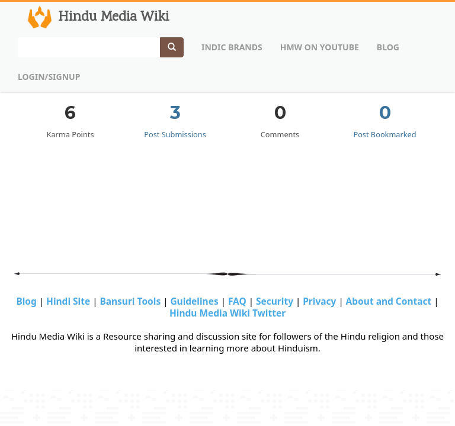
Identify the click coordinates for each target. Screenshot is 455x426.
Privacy (320, 301)
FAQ (238, 301)
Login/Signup (49, 76)
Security (276, 301)
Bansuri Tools (131, 301)
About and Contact (390, 301)
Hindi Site (69, 301)
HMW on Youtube (319, 47)
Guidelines (195, 301)
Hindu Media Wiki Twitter (227, 313)
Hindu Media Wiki (97, 17)
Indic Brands (231, 47)
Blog (388, 47)
